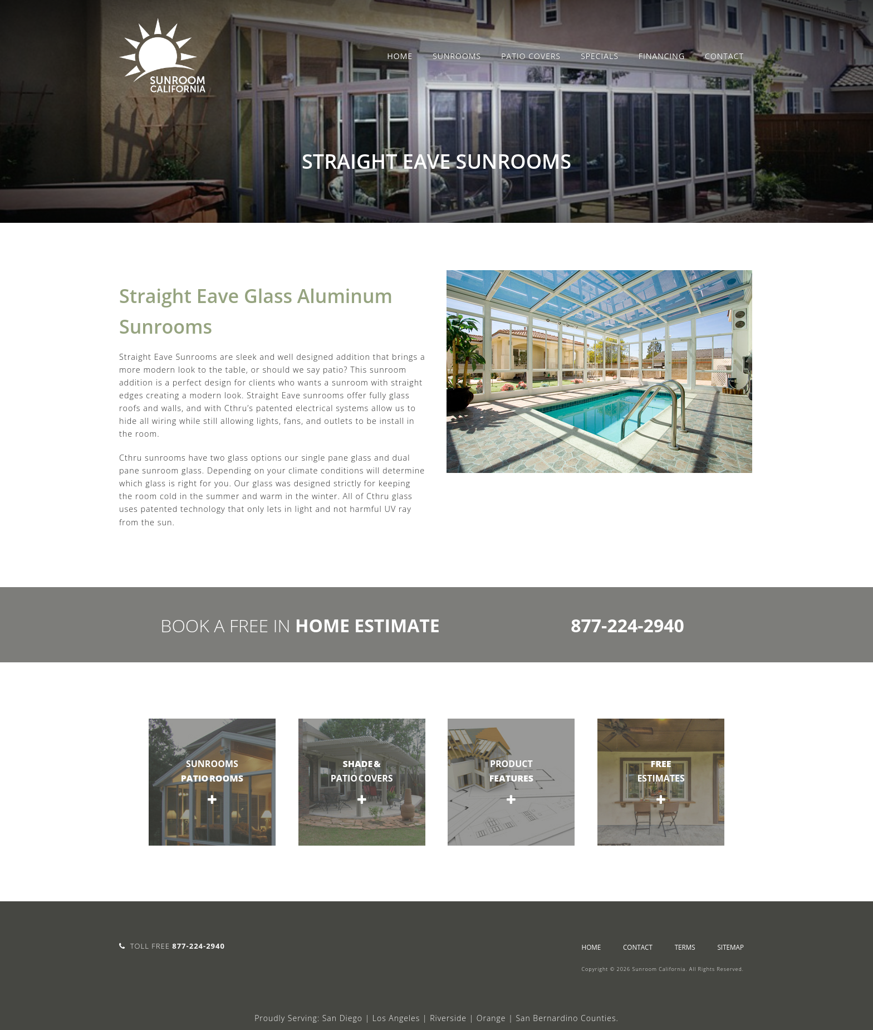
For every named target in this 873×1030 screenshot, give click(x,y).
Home (400, 56)
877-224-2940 (627, 625)
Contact (724, 56)
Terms (685, 947)
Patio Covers (531, 56)
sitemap (730, 947)
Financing (662, 56)
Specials (600, 56)
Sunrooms (457, 56)
